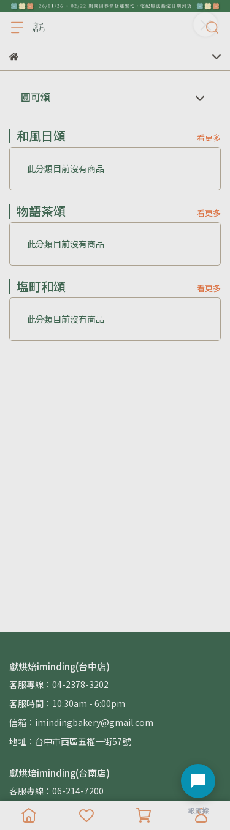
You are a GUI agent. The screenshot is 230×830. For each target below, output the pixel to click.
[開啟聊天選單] (198, 781)
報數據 (198, 810)
